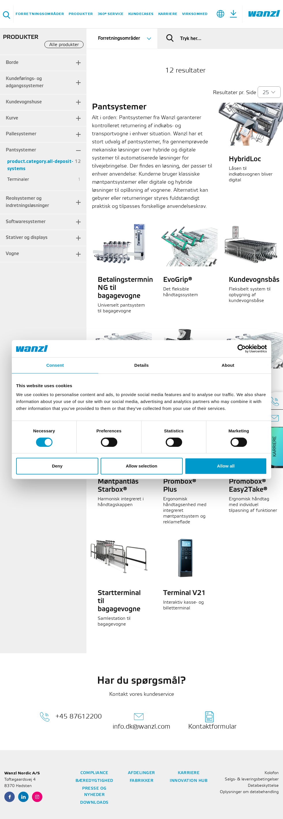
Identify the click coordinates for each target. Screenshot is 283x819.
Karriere (168, 14)
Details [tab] (141, 365)
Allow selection (141, 465)
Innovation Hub (188, 781)
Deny (57, 465)
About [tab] (228, 365)
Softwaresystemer (26, 222)
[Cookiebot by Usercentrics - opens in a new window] (241, 348)
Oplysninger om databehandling (249, 792)
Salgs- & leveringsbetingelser (252, 779)
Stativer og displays (27, 237)
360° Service (111, 14)
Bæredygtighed (94, 781)
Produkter (81, 14)
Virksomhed (195, 14)
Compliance (94, 773)
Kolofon (272, 773)
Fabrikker (142, 781)
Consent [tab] (55, 365)
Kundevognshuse (24, 102)
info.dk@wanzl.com (141, 720)
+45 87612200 (71, 716)
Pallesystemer (21, 134)
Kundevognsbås (254, 280)
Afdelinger (141, 773)
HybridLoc (245, 159)
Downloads (94, 803)
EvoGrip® (177, 280)
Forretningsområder (40, 14)
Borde (12, 62)
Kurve (12, 118)
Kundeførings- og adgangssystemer (25, 82)
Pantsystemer (21, 150)
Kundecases (141, 14)
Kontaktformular (212, 720)
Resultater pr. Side (234, 92)
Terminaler (18, 179)
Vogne (12, 254)
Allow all (226, 465)
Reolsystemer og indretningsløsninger (27, 202)
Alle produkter (64, 45)
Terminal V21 (184, 593)
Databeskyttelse (263, 786)
